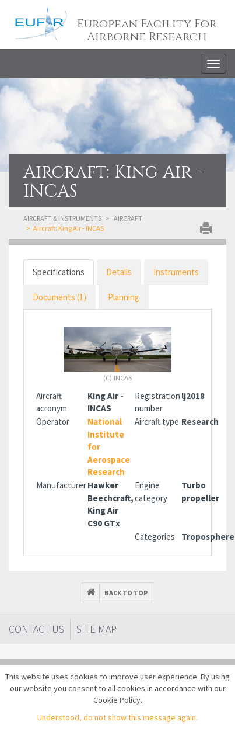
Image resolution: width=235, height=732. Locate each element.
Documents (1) (59, 297)
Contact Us (36, 629)
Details (119, 271)
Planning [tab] (123, 297)
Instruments (176, 271)
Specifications (59, 271)
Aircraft (128, 218)
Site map (96, 629)
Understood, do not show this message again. (117, 717)
